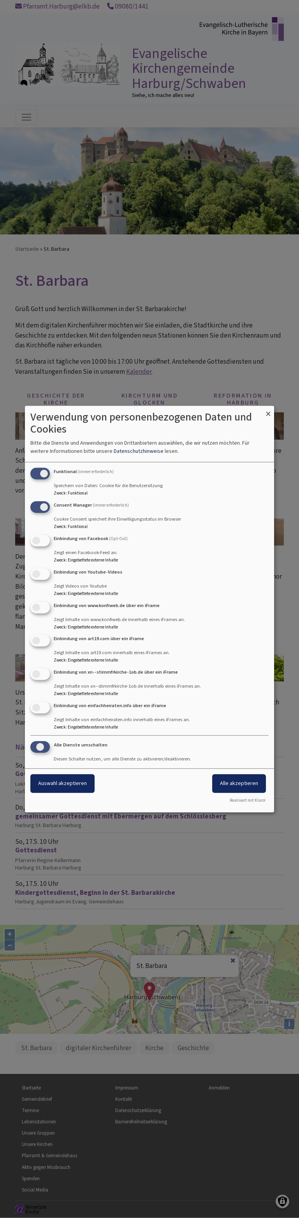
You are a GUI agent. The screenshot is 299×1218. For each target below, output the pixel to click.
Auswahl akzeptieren (62, 783)
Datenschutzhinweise (139, 451)
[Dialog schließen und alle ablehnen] (268, 410)
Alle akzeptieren (239, 783)
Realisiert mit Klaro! (248, 800)
